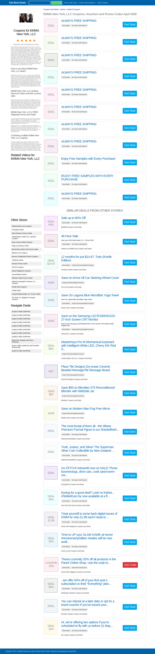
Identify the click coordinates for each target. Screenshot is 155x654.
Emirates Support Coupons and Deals (74, 614)
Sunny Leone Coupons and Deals (72, 551)
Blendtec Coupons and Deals (71, 400)
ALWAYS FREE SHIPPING (21, 311)
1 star (18, 40)
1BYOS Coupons (18, 267)
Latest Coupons (102, 3)
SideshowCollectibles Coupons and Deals (75, 439)
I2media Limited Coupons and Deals (73, 269)
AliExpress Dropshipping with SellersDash (63, 651)
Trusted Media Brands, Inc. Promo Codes (26, 294)
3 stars (26, 40)
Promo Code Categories (87, 3)
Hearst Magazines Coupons (21, 271)
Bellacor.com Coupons (19, 253)
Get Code (130, 564)
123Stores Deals (17, 260)
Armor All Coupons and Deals (71, 287)
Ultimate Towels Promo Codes (22, 278)
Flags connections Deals (20, 246)
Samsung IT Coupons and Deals (72, 334)
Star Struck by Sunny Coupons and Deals (75, 505)
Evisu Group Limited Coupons (22, 242)
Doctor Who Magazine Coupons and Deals (76, 526)
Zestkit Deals (16, 290)
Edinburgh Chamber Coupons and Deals (75, 593)
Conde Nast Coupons (19, 287)
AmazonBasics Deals (19, 274)
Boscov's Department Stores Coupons (25, 256)
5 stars (34, 40)
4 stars (30, 40)
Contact (32, 651)
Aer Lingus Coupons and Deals (72, 635)
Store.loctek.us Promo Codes (22, 233)
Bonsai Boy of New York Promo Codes (25, 249)
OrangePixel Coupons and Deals (72, 484)
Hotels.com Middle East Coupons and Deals (76, 248)
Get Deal (129, 24)
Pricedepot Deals (18, 230)
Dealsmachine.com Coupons (22, 226)
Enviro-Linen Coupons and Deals (72, 308)
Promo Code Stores (70, 3)
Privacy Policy (40, 651)
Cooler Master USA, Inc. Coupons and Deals (76, 358)
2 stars (22, 40)
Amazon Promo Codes (19, 264)
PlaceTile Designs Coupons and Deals (74, 379)
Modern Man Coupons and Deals (72, 418)
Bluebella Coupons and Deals (71, 227)
